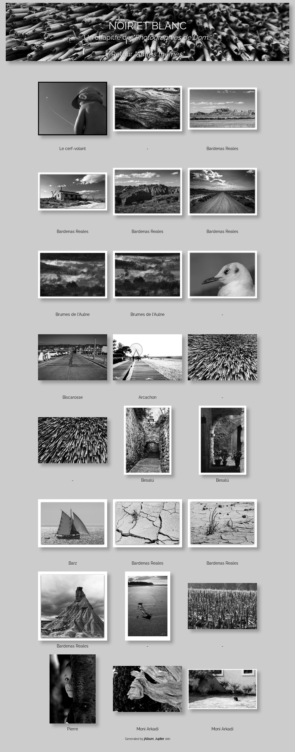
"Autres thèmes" (159, 54)
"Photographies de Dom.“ (172, 37)
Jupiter (159, 738)
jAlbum (149, 738)
